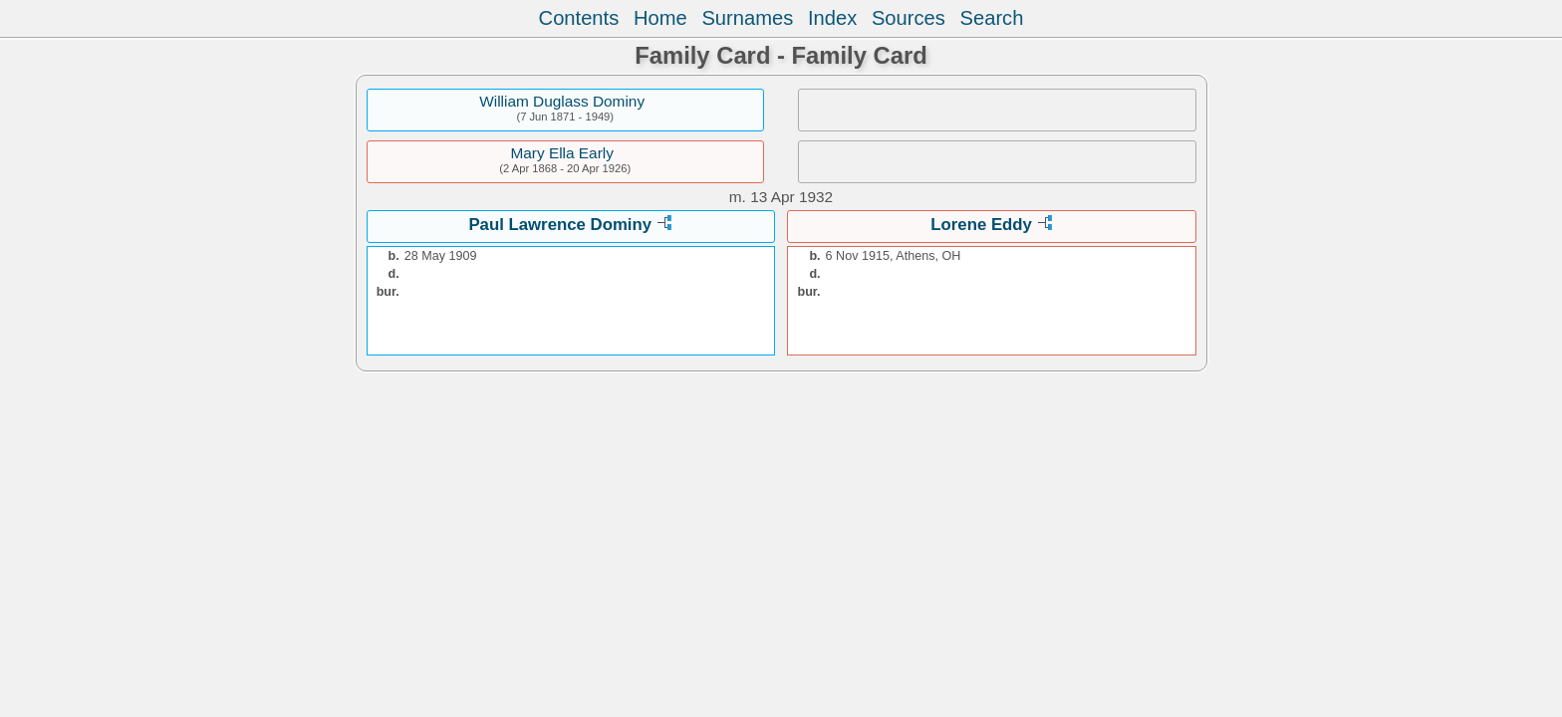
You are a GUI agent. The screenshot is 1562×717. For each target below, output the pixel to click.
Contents (579, 18)
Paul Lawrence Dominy (559, 224)
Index (832, 18)
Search (992, 18)
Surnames (747, 18)
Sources (908, 18)
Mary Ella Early (561, 152)
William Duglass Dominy (562, 101)
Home (660, 18)
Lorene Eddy (981, 224)
